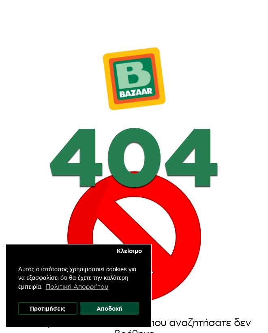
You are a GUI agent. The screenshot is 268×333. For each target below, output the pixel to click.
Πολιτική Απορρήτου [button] (77, 286)
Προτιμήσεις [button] (48, 308)
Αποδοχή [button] (110, 308)
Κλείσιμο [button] (129, 250)
